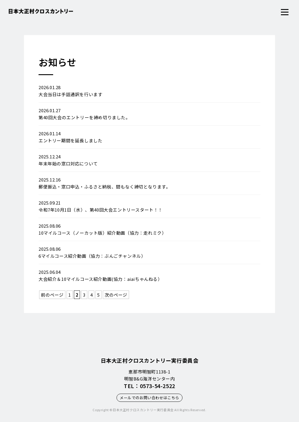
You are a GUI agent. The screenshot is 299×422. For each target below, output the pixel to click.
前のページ (52, 295)
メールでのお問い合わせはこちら (149, 397)
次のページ (116, 295)
